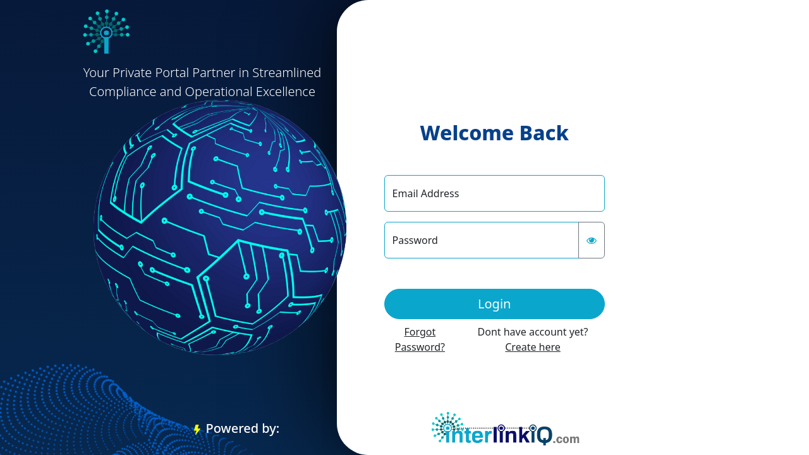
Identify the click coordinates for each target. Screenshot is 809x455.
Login (494, 303)
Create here (533, 347)
